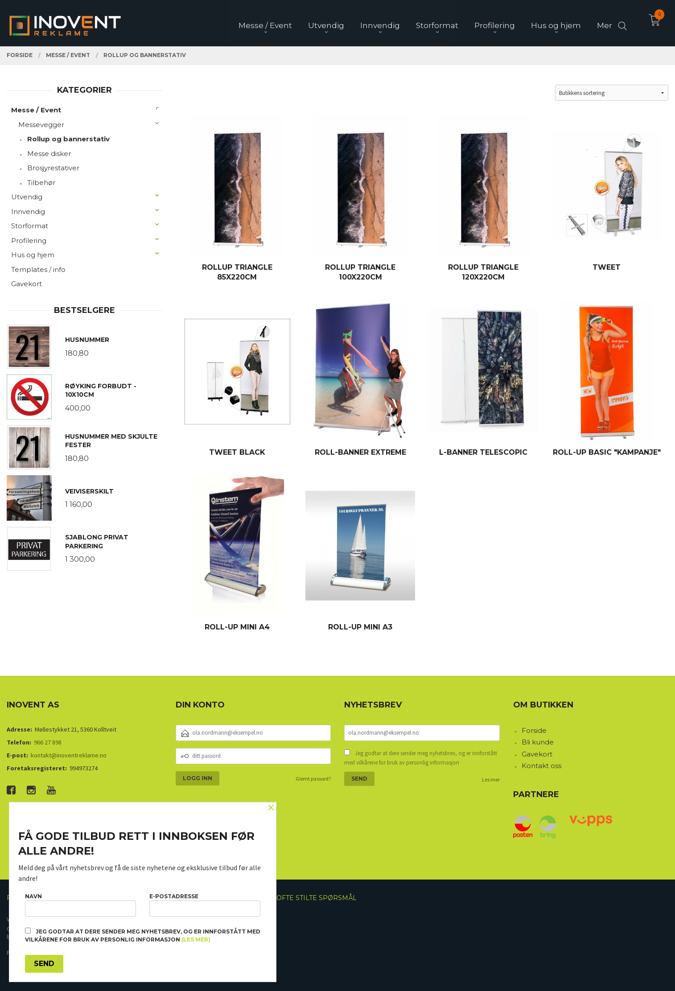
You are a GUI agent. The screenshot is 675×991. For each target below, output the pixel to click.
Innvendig (28, 211)
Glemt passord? (313, 778)
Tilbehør (41, 182)
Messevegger (41, 124)
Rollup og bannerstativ (68, 139)
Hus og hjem (32, 255)
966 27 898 (48, 742)
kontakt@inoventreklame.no (69, 755)
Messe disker (49, 153)
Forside (534, 730)
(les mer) (195, 939)
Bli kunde (538, 742)
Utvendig (26, 197)
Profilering (28, 240)
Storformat (29, 226)
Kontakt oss (541, 765)
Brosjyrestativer (53, 168)
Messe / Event (36, 110)
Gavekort (26, 284)
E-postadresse (204, 905)
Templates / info (38, 269)
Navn (80, 905)
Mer (604, 22)
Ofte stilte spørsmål (316, 898)
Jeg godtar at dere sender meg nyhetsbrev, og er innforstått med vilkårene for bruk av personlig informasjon (420, 758)
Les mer (491, 779)
